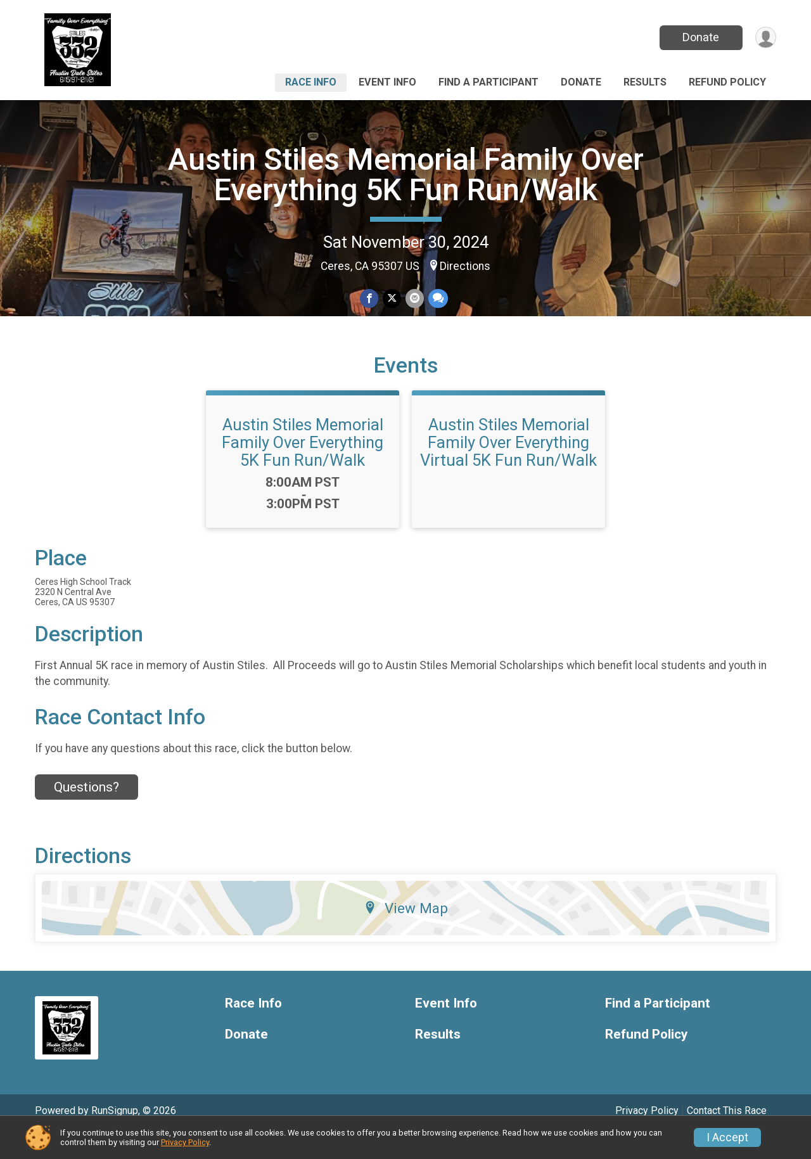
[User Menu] (764, 37)
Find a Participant (488, 82)
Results (645, 82)
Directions (465, 266)
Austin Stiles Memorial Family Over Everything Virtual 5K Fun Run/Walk (508, 467)
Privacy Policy (185, 1142)
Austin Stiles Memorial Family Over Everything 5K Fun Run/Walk (406, 174)
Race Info (310, 82)
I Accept (727, 1137)
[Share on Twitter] (392, 299)
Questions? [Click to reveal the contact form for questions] (86, 811)
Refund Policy (727, 82)
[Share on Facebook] (370, 299)
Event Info (387, 82)
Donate (698, 37)
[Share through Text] (437, 299)
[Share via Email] (414, 299)
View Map (406, 933)
